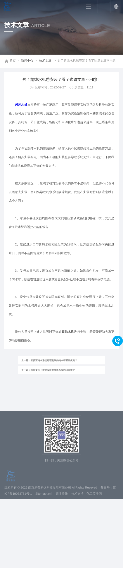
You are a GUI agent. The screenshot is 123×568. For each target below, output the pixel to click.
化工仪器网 (94, 509)
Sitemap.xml (43, 509)
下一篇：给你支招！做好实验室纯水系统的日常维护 (50, 369)
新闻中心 (27, 60)
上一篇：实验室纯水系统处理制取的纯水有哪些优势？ (51, 361)
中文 (116, 6)
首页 (13, 60)
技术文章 (45, 60)
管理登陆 (61, 509)
